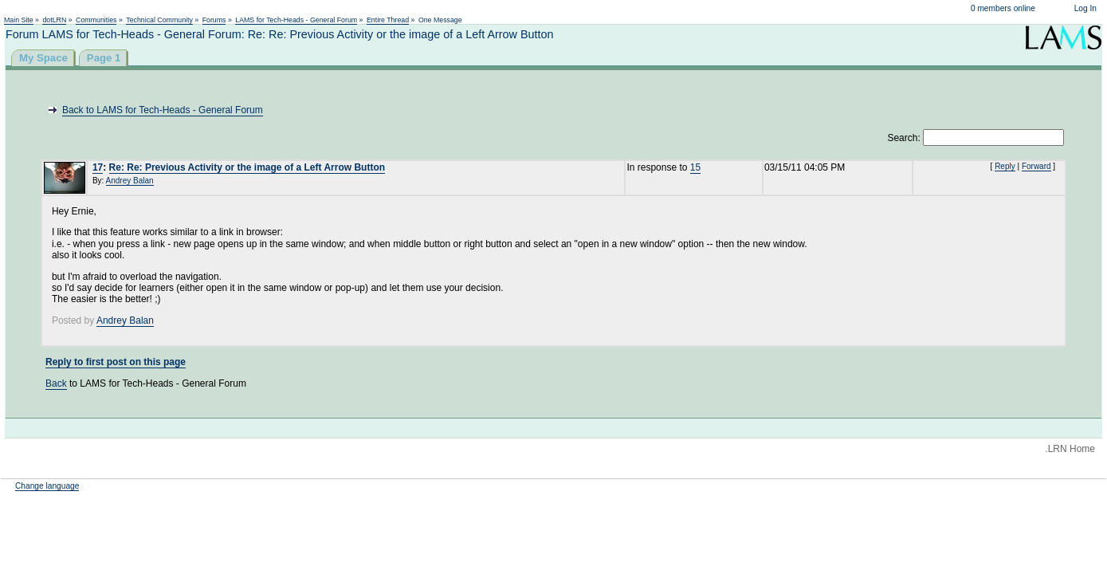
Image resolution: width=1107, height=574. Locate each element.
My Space (43, 58)
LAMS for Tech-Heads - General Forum (296, 20)
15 (695, 167)
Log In (1085, 8)
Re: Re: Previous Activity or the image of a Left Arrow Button (247, 167)
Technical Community (159, 20)
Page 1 (104, 58)
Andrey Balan (130, 180)
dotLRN (54, 20)
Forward (1036, 166)
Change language (47, 486)
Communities (96, 20)
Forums (214, 20)
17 (97, 167)
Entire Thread (388, 20)
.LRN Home (1070, 448)
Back (56, 383)
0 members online (1003, 8)
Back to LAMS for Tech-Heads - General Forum (162, 110)
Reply (1005, 166)
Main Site (18, 20)
